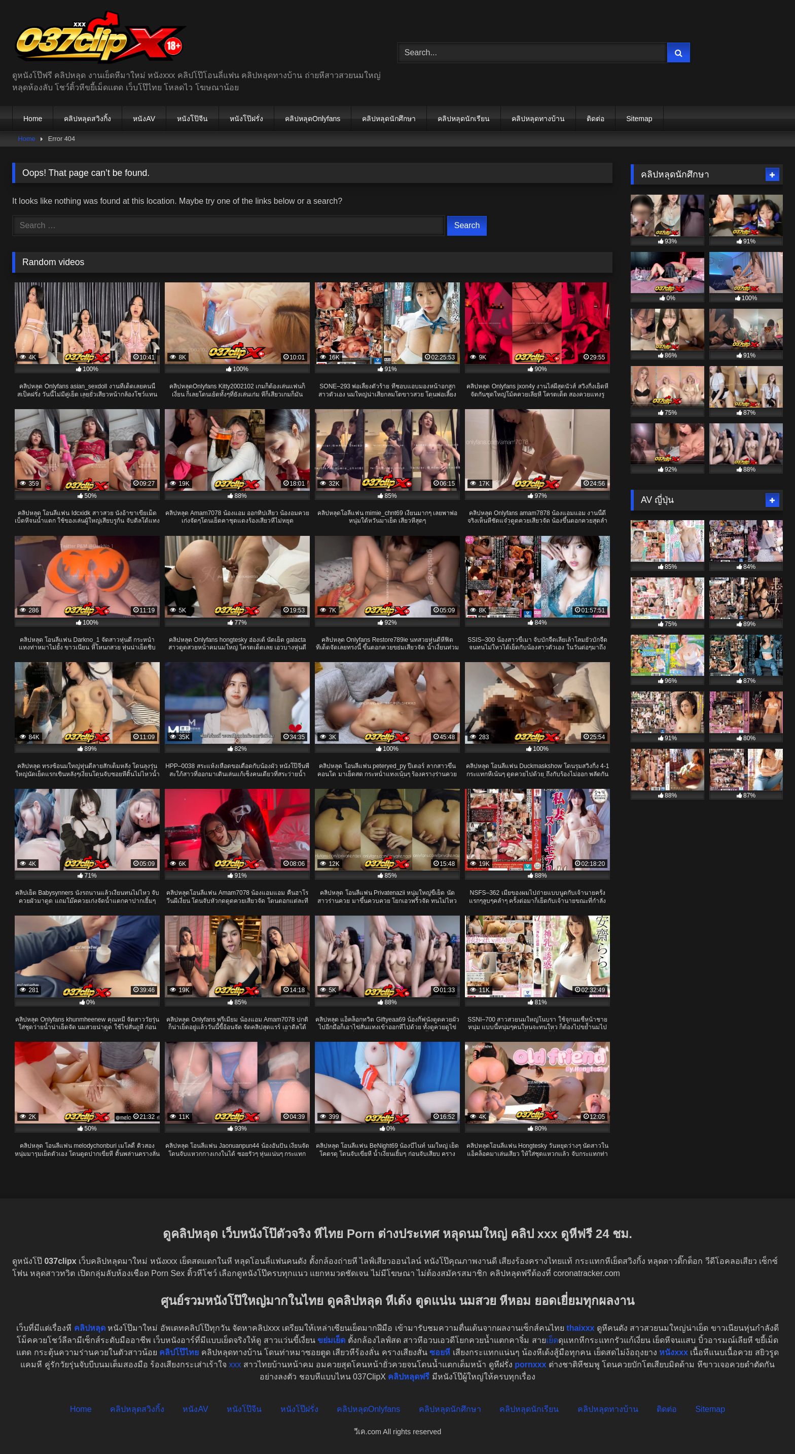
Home (32, 119)
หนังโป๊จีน (192, 119)
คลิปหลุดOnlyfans (312, 119)
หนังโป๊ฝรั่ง (246, 119)
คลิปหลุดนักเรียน (464, 119)
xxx (235, 1364)
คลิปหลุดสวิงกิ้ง (87, 119)
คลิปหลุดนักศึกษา (389, 119)
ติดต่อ (595, 119)
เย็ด (552, 1340)
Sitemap (639, 119)
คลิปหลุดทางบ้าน (538, 119)
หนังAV (144, 119)
